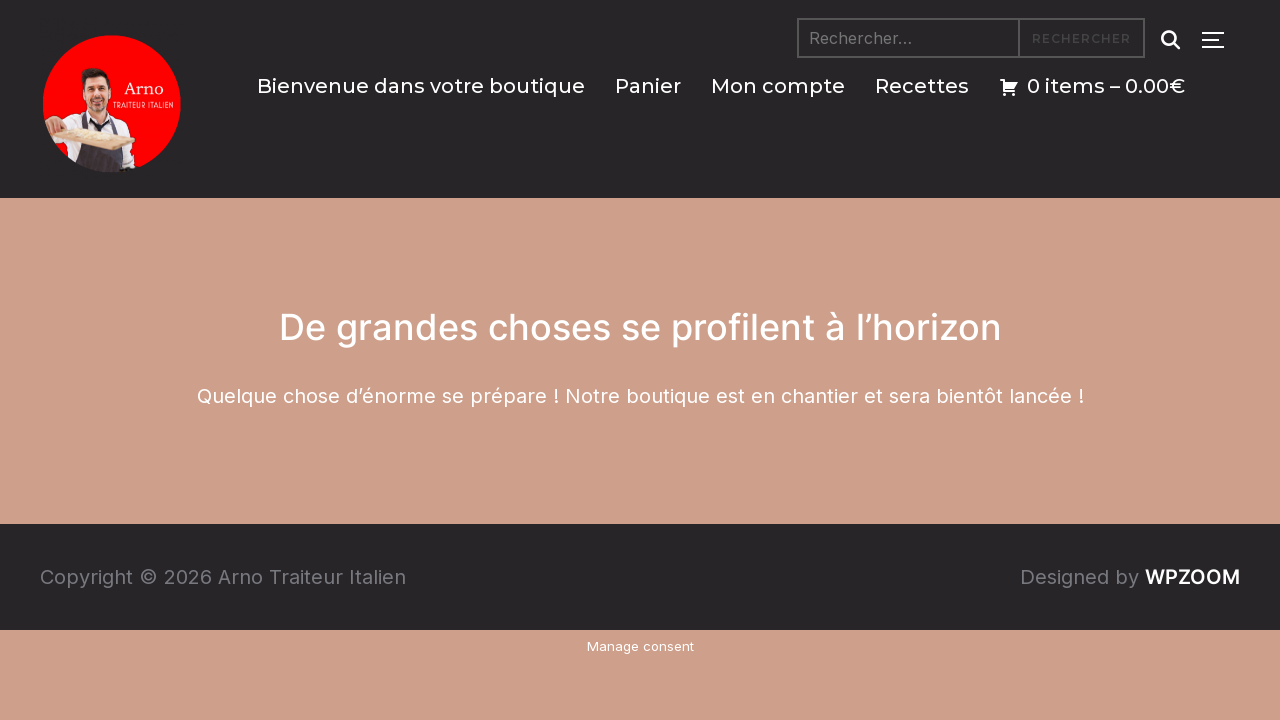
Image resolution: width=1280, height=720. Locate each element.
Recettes (922, 86)
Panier (648, 86)
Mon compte (778, 86)
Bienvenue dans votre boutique (421, 86)
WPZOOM (1192, 577)
